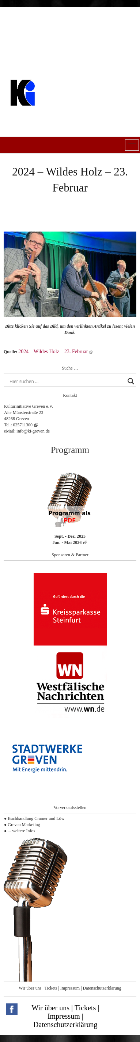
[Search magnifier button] (131, 381)
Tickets (51, 988)
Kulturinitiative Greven (53, 111)
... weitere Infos (21, 830)
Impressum (70, 988)
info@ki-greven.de (33, 431)
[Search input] (67, 381)
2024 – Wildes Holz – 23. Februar (53, 351)
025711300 (23, 424)
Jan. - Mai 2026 (67, 542)
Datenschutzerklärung (102, 988)
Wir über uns (30, 988)
